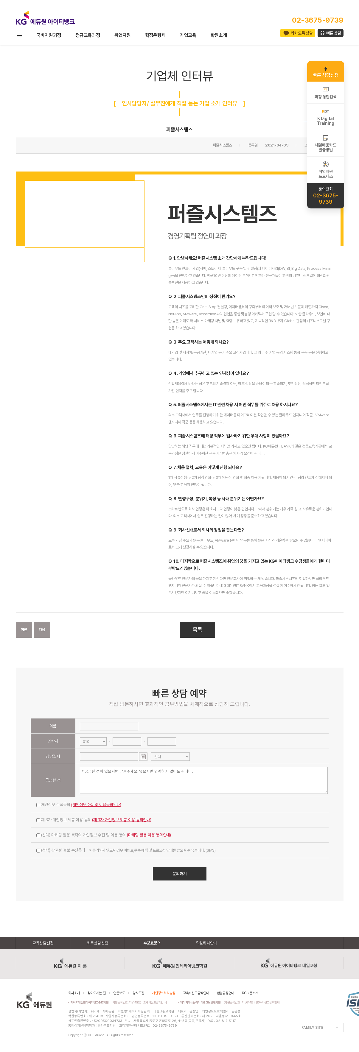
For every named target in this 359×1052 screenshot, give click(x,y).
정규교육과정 (87, 35)
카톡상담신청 (97, 943)
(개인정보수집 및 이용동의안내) (96, 804)
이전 (24, 629)
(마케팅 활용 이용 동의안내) (149, 835)
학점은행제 (155, 35)
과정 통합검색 (325, 92)
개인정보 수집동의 (79, 804)
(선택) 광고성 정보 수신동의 (126, 850)
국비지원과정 (49, 35)
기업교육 (188, 35)
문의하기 (179, 873)
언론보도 (119, 993)
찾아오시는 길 (96, 993)
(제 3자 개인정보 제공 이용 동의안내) (121, 819)
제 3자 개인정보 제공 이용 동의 (93, 819)
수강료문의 (152, 943)
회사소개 (74, 993)
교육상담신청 (43, 943)
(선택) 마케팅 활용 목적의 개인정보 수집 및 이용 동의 (103, 835)
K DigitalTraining (325, 117)
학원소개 (219, 35)
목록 (197, 629)
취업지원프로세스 (325, 170)
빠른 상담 (333, 33)
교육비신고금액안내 (196, 993)
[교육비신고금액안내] (154, 1002)
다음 (42, 629)
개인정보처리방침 (163, 993)
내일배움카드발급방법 (325, 143)
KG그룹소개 (250, 993)
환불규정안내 (225, 993)
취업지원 (122, 35)
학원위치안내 (206, 943)
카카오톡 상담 (302, 33)
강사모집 (138, 993)
